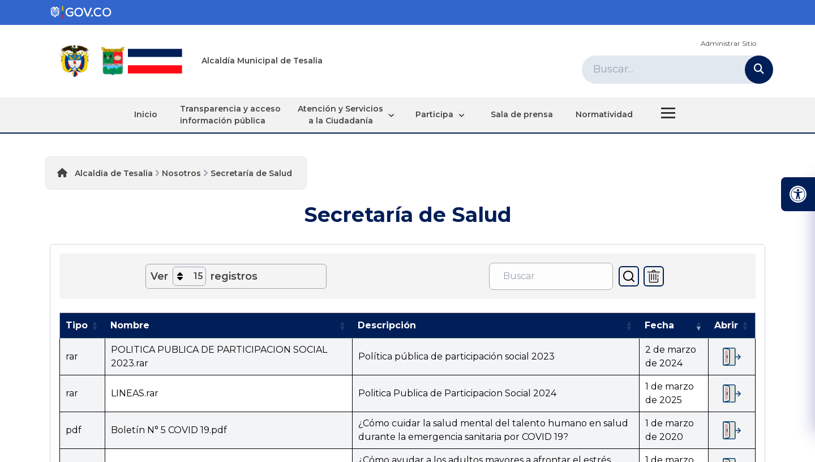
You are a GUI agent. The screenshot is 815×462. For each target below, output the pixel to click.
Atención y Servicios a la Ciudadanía (347, 115)
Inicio (147, 114)
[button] (94, 325)
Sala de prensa (521, 114)
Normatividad (603, 114)
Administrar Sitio (728, 43)
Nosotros (181, 173)
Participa (439, 114)
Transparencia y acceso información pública (232, 115)
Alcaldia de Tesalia (114, 173)
